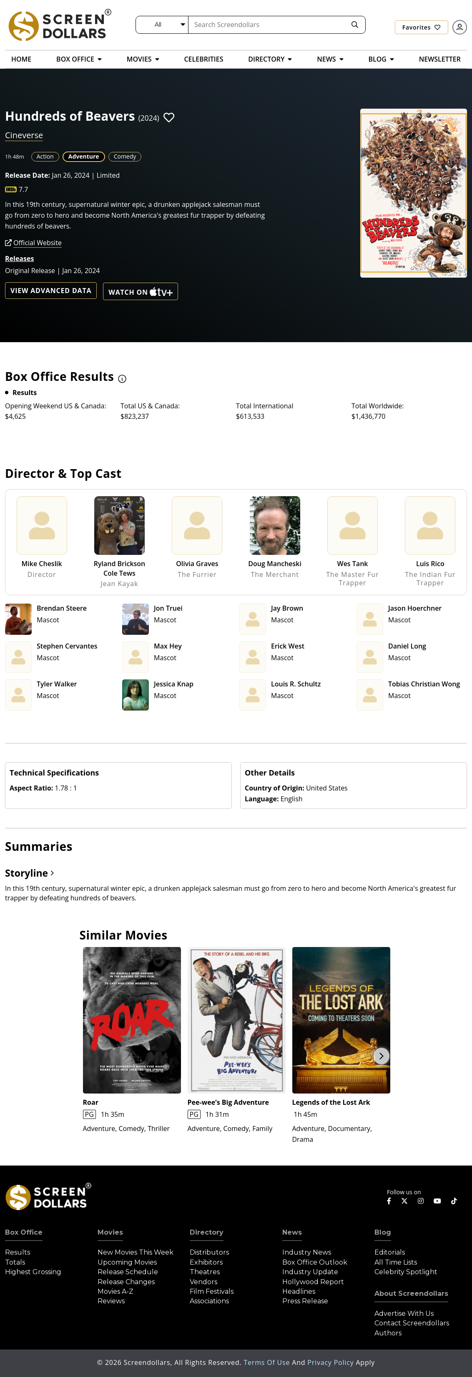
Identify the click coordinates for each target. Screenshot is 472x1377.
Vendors (203, 1282)
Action (45, 156)
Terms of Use (268, 1362)
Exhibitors (206, 1262)
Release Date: (27, 175)
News (292, 1232)
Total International (265, 405)
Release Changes (126, 1282)
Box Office (24, 1232)
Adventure (83, 156)
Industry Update (310, 1272)
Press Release (305, 1301)
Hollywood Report (313, 1282)
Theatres (205, 1272)
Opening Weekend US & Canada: (55, 405)
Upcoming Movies (127, 1262)
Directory (206, 1232)
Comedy (125, 156)
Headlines (298, 1291)
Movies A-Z (115, 1291)
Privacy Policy (331, 1362)
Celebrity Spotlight (405, 1272)
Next (381, 1056)
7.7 (23, 189)
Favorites (421, 27)
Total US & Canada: (150, 405)
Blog (382, 1232)
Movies (110, 1232)
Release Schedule (128, 1272)
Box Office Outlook (314, 1262)
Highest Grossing (33, 1272)
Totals (15, 1262)
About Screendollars (411, 1293)
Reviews (111, 1301)
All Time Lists (395, 1262)
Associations (209, 1301)
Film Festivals (211, 1291)
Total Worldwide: (377, 405)
